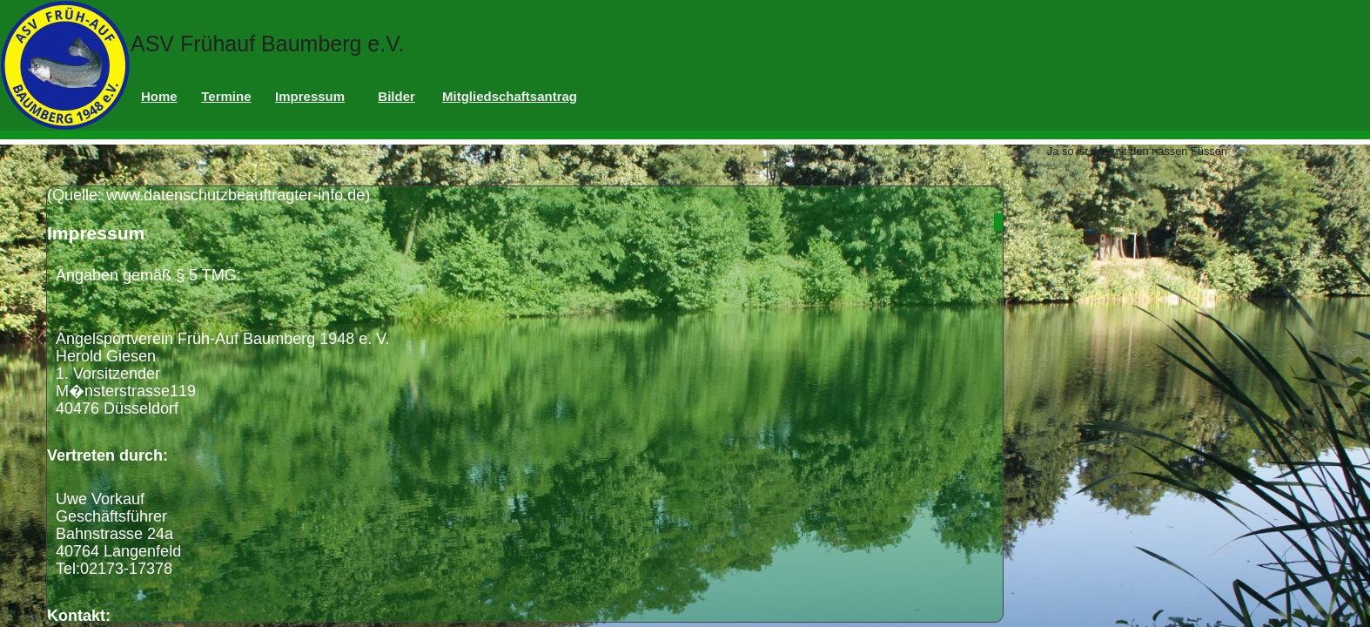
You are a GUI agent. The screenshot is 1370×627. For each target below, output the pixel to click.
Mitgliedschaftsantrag (509, 96)
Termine (226, 96)
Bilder (396, 96)
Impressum (310, 96)
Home (159, 96)
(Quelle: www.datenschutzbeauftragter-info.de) (525, 404)
